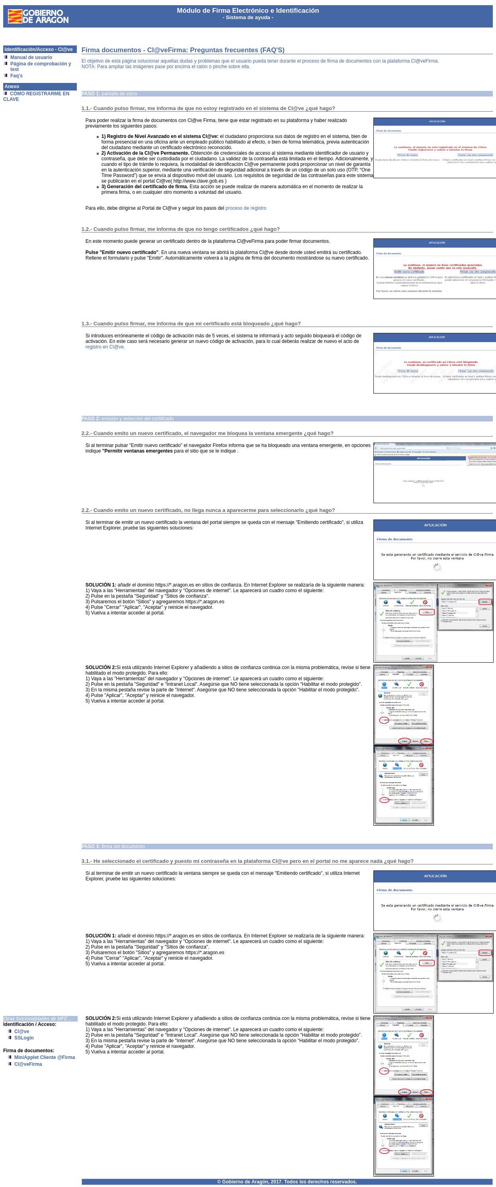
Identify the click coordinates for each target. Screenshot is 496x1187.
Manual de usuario (31, 57)
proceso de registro (246, 208)
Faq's (16, 76)
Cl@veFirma (28, 1064)
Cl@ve (21, 1031)
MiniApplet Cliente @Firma (44, 1057)
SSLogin (24, 1038)
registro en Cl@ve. (105, 347)
